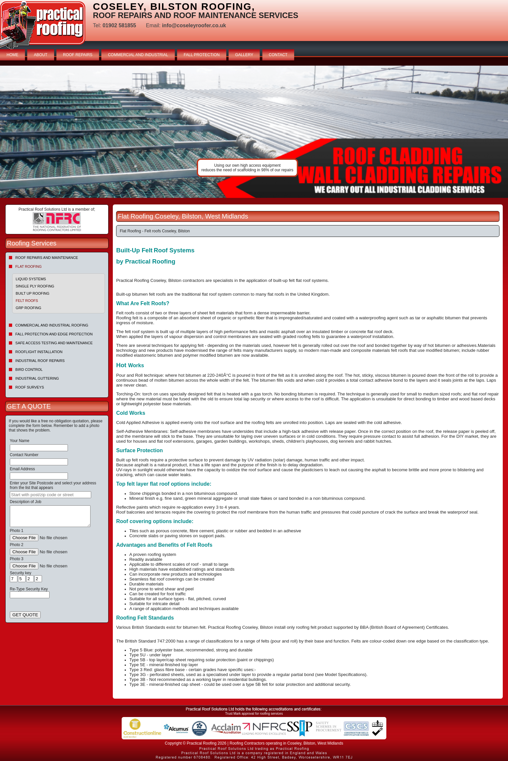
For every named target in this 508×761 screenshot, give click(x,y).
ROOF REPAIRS (77, 55)
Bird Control (29, 369)
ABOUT (40, 55)
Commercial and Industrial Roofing (51, 325)
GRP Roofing (28, 308)
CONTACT (278, 55)
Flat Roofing (28, 266)
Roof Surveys (29, 387)
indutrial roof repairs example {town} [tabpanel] (254, 132)
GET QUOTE (25, 614)
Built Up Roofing (33, 293)
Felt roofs (27, 301)
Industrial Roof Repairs (40, 361)
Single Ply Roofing (35, 286)
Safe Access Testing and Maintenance (54, 343)
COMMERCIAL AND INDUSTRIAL (138, 55)
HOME (12, 55)
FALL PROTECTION (202, 55)
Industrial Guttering (37, 378)
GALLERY (244, 55)
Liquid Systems (31, 279)
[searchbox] (50, 494)
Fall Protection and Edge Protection (54, 334)
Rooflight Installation (39, 352)
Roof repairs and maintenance (46, 258)
